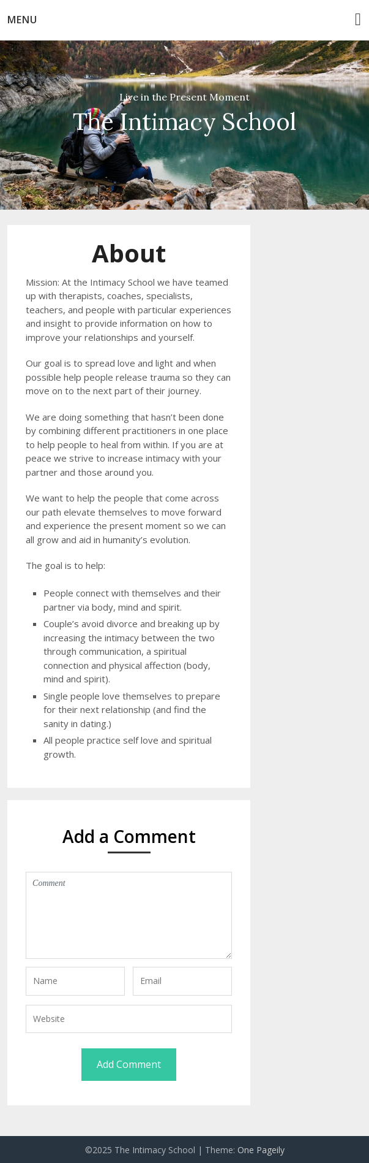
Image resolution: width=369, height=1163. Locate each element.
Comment (129, 915)
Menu (22, 19)
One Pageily (261, 1150)
